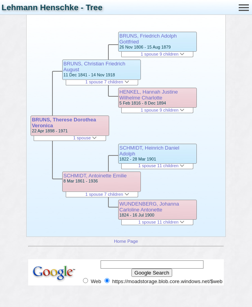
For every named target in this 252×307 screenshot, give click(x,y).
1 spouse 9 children (163, 54)
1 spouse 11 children (161, 165)
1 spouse (85, 137)
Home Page (126, 241)
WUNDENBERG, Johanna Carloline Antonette (149, 207)
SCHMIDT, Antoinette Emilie (95, 176)
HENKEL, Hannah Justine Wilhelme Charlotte (148, 95)
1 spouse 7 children (107, 81)
